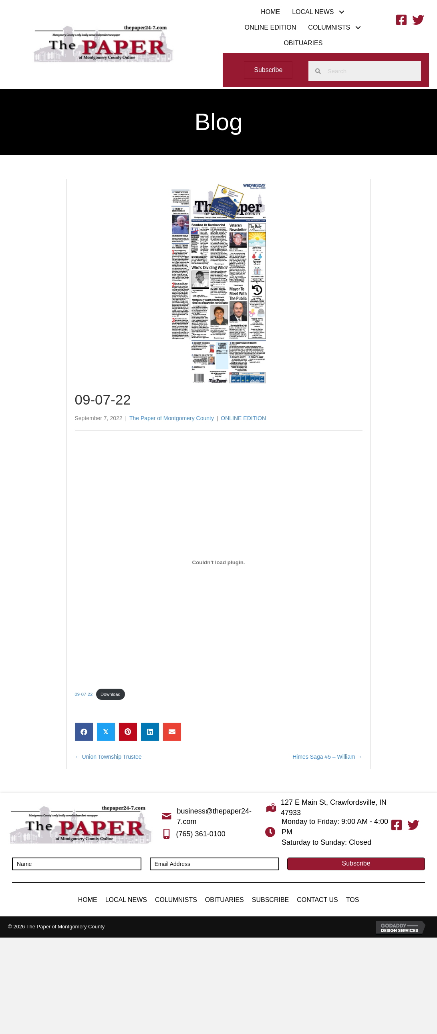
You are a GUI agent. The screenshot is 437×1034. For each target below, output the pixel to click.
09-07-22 (84, 694)
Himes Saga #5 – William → (327, 756)
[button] (342, 12)
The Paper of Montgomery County (171, 418)
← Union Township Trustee (108, 756)
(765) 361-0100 (201, 834)
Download (111, 694)
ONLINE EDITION (243, 418)
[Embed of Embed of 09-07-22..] (218, 563)
